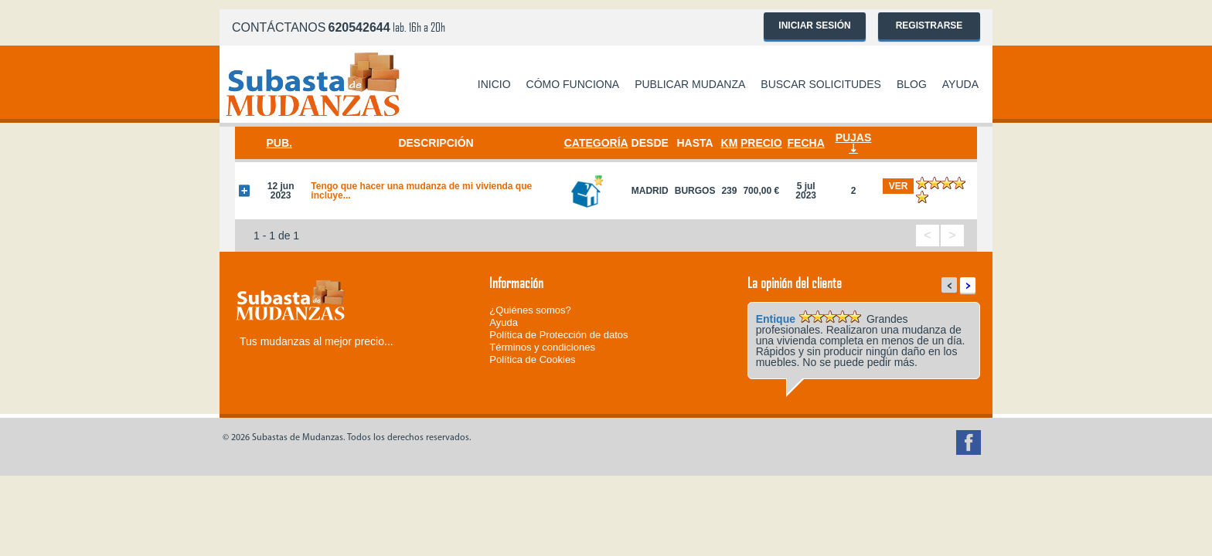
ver (898, 186)
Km (729, 143)
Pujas (854, 137)
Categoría (596, 143)
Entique (775, 319)
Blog (912, 84)
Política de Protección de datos (558, 335)
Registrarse (929, 25)
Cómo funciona (573, 84)
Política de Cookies (532, 359)
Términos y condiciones (542, 347)
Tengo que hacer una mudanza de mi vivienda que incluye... (421, 191)
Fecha (806, 143)
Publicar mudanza (690, 84)
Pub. (278, 143)
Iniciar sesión (814, 25)
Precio (761, 143)
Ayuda (960, 84)
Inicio (494, 84)
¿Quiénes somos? (530, 310)
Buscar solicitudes (821, 84)
